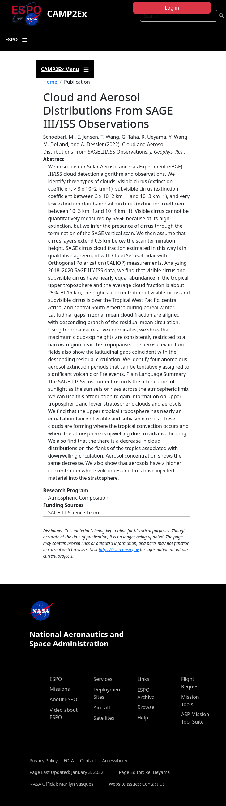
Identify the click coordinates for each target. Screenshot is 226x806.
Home (50, 81)
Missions (60, 689)
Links (143, 679)
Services (102, 679)
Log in (172, 7)
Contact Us (153, 784)
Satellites (103, 718)
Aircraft (101, 707)
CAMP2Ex (67, 13)
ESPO (56, 679)
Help (142, 717)
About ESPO (63, 699)
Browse (145, 707)
